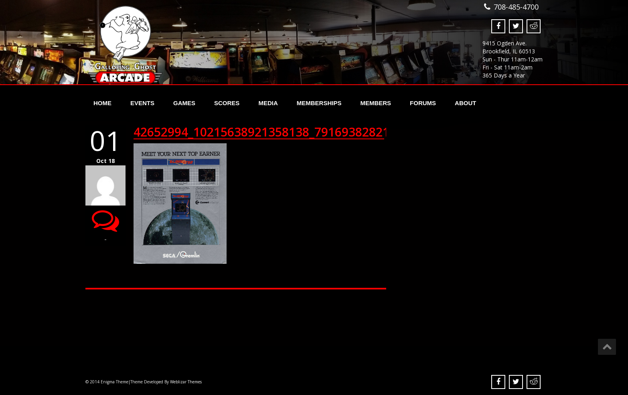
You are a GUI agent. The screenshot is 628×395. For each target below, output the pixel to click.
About (465, 103)
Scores (226, 103)
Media (268, 103)
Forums (423, 103)
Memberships (319, 103)
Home (102, 103)
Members (375, 103)
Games (184, 103)
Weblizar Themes (186, 382)
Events (142, 103)
